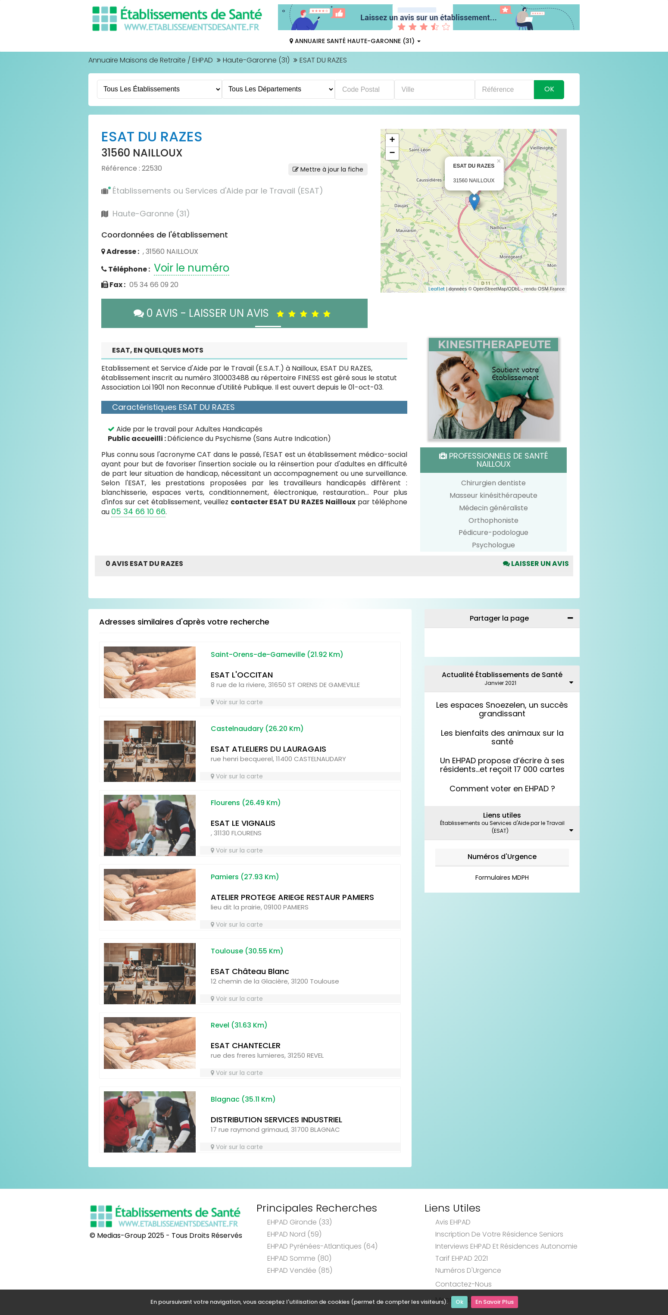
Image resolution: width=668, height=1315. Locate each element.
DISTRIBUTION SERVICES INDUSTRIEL (276, 1119)
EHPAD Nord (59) (294, 1234)
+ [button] (392, 140)
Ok (459, 1302)
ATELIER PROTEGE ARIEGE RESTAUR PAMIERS (292, 897)
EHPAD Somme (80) (299, 1258)
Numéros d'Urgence (502, 857)
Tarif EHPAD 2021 (461, 1258)
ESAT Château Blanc (250, 971)
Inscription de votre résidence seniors (499, 1234)
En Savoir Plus (494, 1302)
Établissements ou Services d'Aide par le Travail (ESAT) (217, 190)
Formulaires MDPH (502, 877)
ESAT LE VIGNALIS (243, 823)
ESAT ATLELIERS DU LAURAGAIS (268, 748)
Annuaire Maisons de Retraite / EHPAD (150, 60)
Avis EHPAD (453, 1222)
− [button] (392, 153)
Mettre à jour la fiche (328, 169)
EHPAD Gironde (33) (299, 1222)
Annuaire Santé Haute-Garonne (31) (355, 41)
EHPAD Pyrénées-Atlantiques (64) (322, 1246)
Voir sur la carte (237, 702)
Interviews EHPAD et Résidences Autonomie (506, 1246)
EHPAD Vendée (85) (299, 1270)
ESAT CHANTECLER (246, 1045)
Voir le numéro (191, 268)
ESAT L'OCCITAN (242, 674)
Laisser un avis (536, 563)
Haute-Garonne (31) (256, 60)
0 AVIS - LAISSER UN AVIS (234, 313)
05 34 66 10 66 (138, 511)
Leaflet (436, 288)
